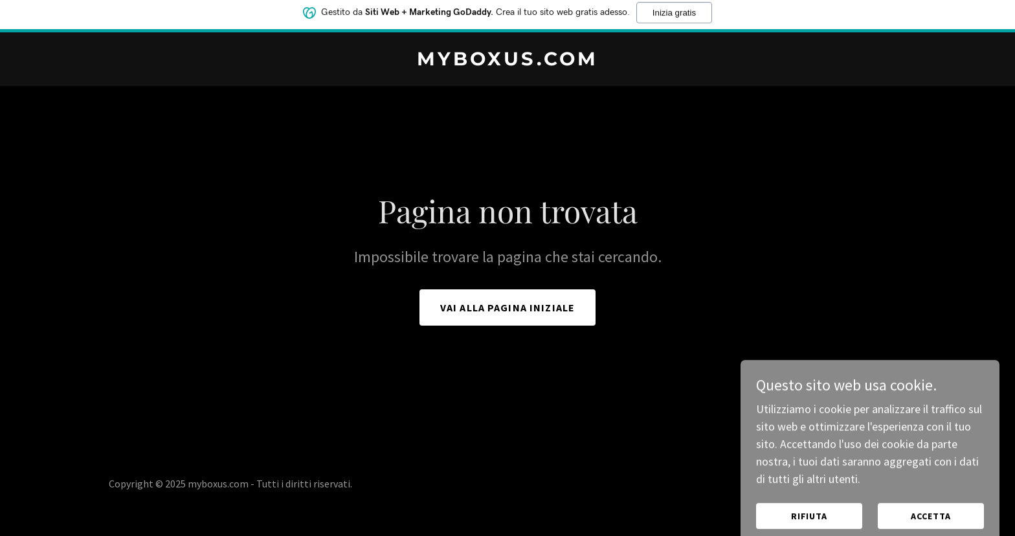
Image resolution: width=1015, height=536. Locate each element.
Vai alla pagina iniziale (507, 307)
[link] (507, 61)
